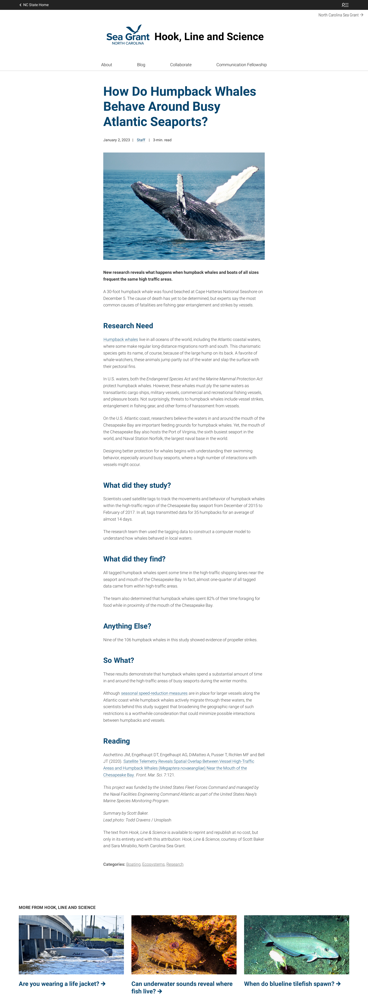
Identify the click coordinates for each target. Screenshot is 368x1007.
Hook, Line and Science (209, 37)
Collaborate (181, 64)
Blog (141, 64)
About (106, 64)
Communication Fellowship (241, 64)
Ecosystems (153, 864)
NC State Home (34, 5)
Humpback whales (121, 339)
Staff (141, 140)
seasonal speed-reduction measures (154, 693)
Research (175, 864)
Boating (133, 864)
